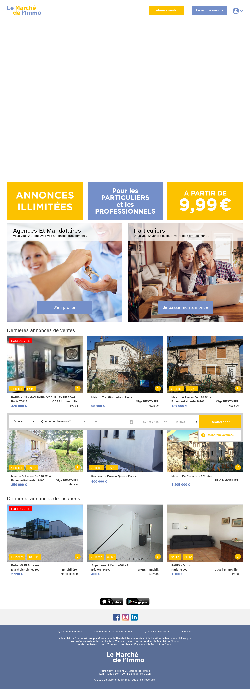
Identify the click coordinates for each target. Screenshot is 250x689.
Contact (187, 631)
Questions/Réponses (157, 631)
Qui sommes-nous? (70, 631)
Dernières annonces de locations (43, 498)
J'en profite (64, 307)
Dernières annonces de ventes (41, 330)
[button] (23, 421)
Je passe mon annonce (185, 307)
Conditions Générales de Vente (113, 631)
